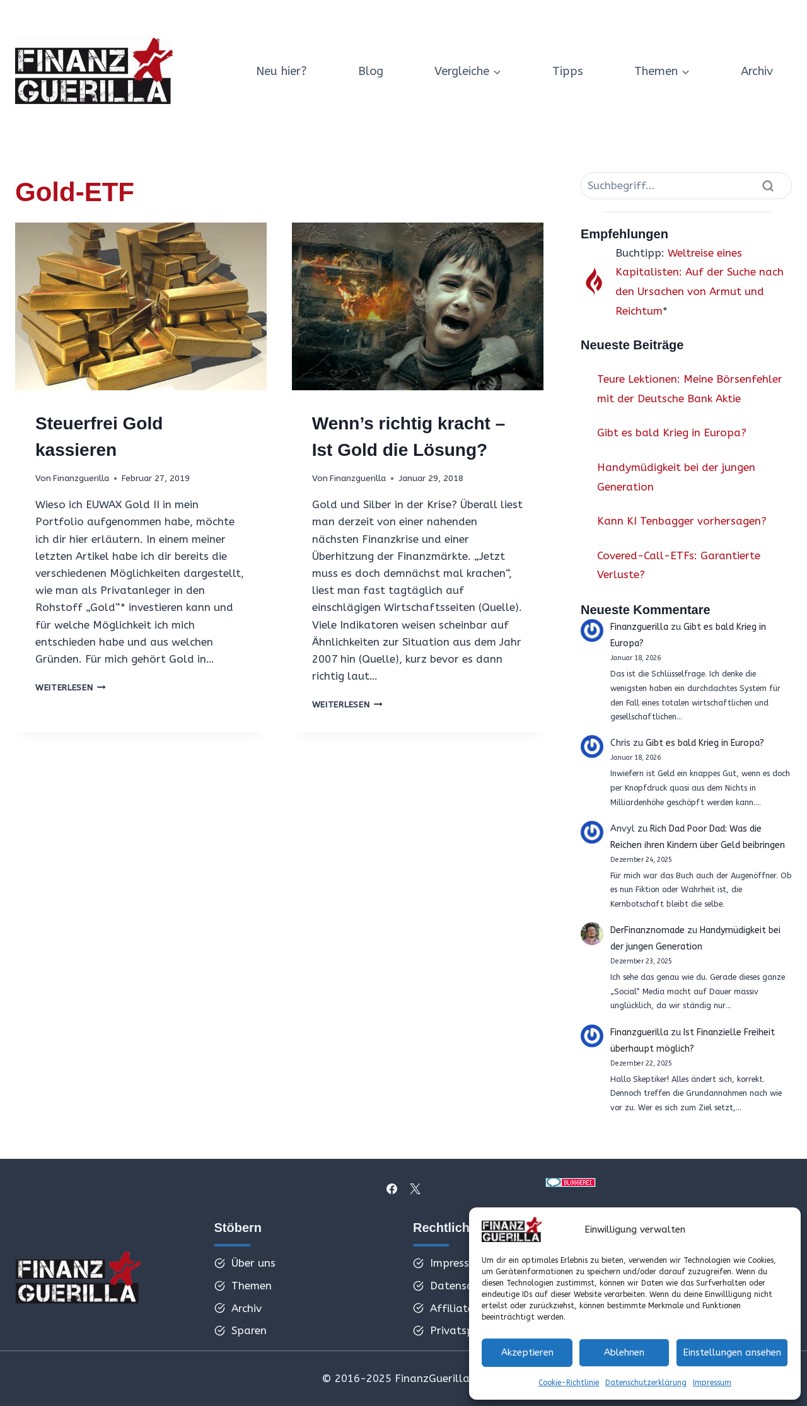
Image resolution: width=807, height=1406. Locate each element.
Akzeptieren (527, 1352)
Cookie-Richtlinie (568, 1382)
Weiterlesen (70, 687)
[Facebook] (392, 1188)
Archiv (757, 71)
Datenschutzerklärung (646, 1382)
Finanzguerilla (81, 478)
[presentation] (141, 306)
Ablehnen (624, 1352)
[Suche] (686, 185)
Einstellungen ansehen (732, 1352)
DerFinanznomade (649, 930)
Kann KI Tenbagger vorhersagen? (682, 520)
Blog (370, 71)
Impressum (712, 1382)
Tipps (567, 71)
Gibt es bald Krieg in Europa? (671, 432)
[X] (415, 1188)
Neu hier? (281, 71)
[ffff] (78, 1281)
